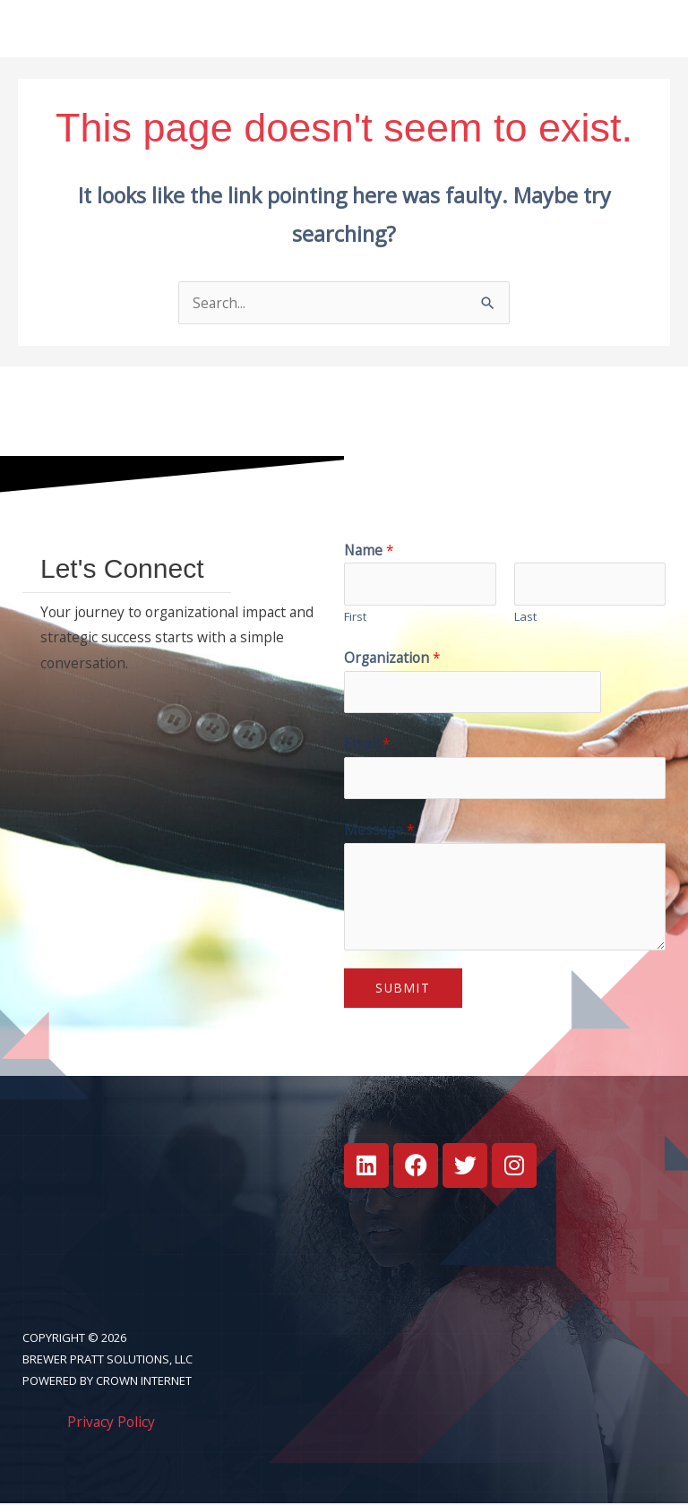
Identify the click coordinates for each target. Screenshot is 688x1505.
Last (525, 617)
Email (367, 744)
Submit (403, 988)
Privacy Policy (111, 1422)
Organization (392, 658)
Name (369, 551)
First (355, 617)
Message (379, 830)
